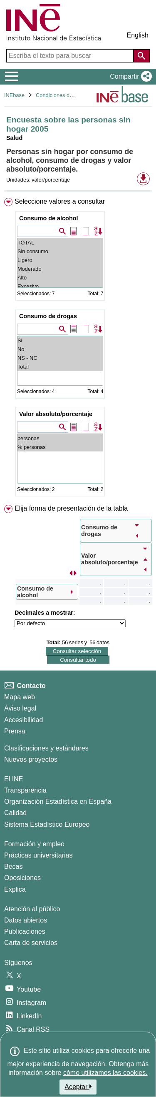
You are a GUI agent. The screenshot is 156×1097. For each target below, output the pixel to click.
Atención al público (32, 909)
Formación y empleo (34, 844)
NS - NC (60, 358)
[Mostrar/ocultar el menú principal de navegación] (12, 76)
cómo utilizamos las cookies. (105, 1072)
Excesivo (60, 286)
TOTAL (60, 242)
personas (60, 438)
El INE (13, 779)
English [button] (138, 35)
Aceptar (78, 1086)
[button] (129, 76)
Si (60, 340)
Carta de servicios (30, 942)
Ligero (60, 260)
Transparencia (25, 790)
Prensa (14, 731)
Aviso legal (20, 708)
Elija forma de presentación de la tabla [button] (71, 508)
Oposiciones (22, 877)
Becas (13, 866)
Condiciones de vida (60, 95)
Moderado (60, 268)
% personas (60, 447)
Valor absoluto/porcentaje (55, 414)
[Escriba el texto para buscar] (70, 55)
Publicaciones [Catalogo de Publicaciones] (24, 931)
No (60, 349)
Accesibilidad (23, 719)
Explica (15, 889)
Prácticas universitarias (38, 855)
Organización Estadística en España (57, 801)
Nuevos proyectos (30, 759)
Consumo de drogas (48, 316)
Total (60, 366)
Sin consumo (60, 251)
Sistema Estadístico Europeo (46, 824)
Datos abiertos (25, 920)
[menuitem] (78, 349)
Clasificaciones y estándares (46, 748)
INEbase (14, 95)
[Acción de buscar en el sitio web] (141, 55)
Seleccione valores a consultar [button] (60, 201)
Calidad (15, 812)
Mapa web (19, 697)
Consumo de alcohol (48, 218)
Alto (60, 277)
